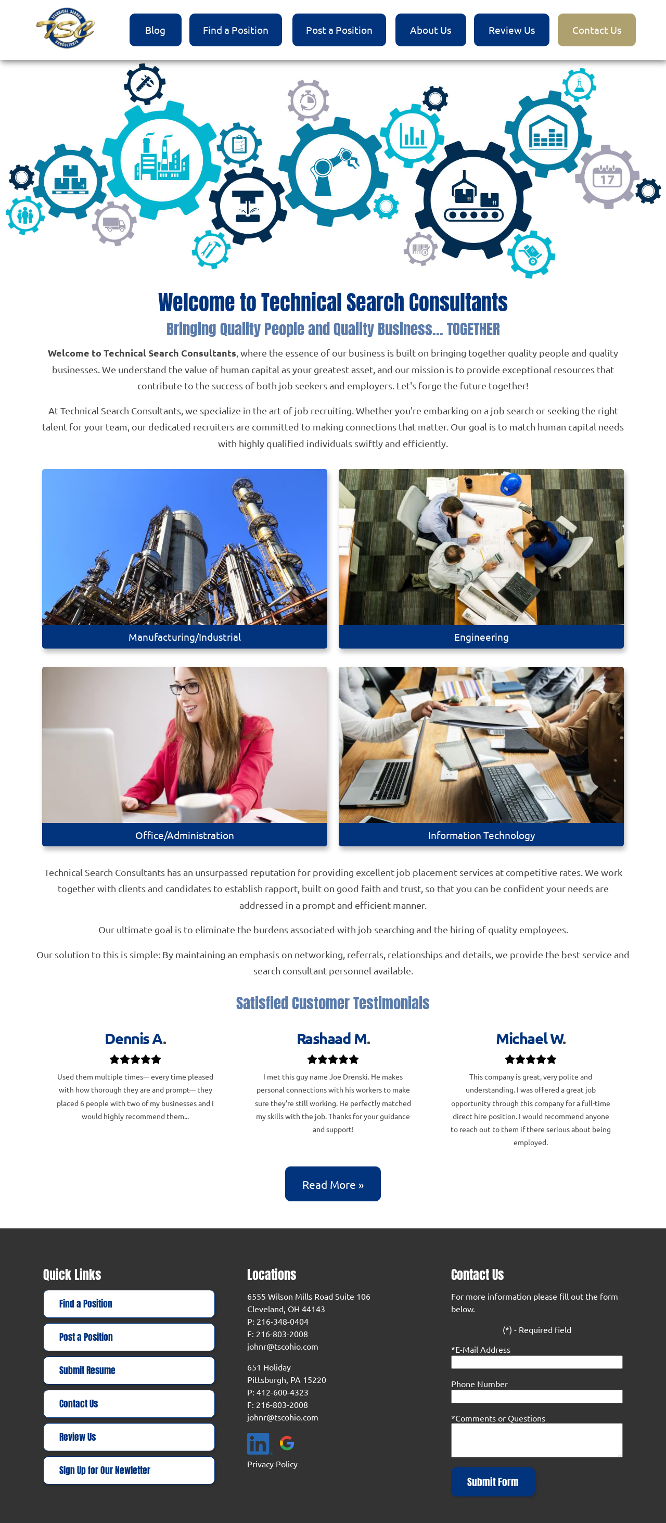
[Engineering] (481, 559)
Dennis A (133, 1038)
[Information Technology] (481, 757)
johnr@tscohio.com (282, 1346)
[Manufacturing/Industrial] (184, 559)
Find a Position (235, 29)
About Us (430, 29)
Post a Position (339, 29)
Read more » (333, 1184)
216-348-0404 (283, 1321)
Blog (155, 29)
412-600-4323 (283, 1392)
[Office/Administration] (184, 757)
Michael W (529, 1038)
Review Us (512, 29)
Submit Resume (87, 1370)
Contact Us (596, 29)
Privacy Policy (272, 1463)
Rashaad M (332, 1038)
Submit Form (493, 1482)
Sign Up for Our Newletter (104, 1470)
